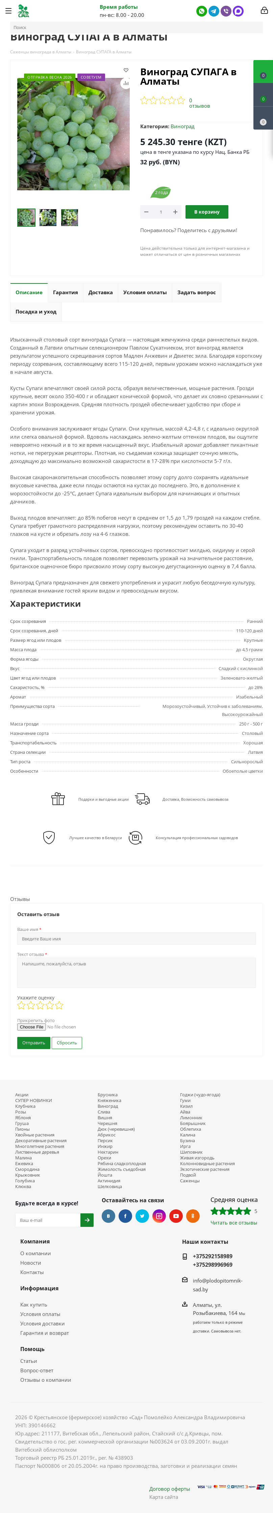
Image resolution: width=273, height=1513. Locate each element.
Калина (187, 1135)
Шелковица (110, 1186)
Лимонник (191, 1118)
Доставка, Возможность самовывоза (195, 799)
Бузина (187, 1140)
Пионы (22, 1129)
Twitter (142, 1216)
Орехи (104, 1158)
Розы (20, 1112)
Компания (35, 1241)
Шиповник (191, 1152)
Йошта (105, 1175)
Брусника (108, 1095)
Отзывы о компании (45, 1379)
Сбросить (67, 1043)
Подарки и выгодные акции (103, 799)
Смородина (27, 1169)
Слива (104, 1112)
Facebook (125, 1216)
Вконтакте (108, 1216)
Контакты (32, 1272)
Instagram (159, 1216)
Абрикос (107, 1135)
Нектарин (108, 1152)
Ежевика (24, 1163)
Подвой (188, 1175)
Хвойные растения (34, 1135)
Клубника (25, 1106)
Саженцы (190, 1181)
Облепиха (190, 1129)
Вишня (105, 1118)
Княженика (109, 1100)
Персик (105, 1140)
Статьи (28, 1360)
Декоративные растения (41, 1140)
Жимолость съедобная (122, 1169)
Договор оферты (169, 1488)
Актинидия (109, 1181)
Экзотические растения (204, 1169)
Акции (21, 1095)
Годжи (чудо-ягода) (200, 1095)
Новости (30, 1262)
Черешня (107, 1123)
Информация (39, 1288)
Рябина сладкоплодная (122, 1163)
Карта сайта (163, 1496)
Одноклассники (193, 1216)
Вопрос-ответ (36, 1370)
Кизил (186, 1106)
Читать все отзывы (233, 1222)
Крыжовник (27, 1175)
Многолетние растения (39, 1146)
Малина (23, 1158)
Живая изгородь (197, 1158)
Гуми (185, 1100)
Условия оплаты (40, 1314)
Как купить (33, 1304)
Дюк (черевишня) (116, 1129)
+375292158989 (212, 1256)
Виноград (183, 126)
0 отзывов (199, 103)
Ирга (185, 1146)
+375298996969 (212, 1264)
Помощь (32, 1349)
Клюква (23, 1186)
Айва (185, 1112)
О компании (35, 1253)
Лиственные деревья (37, 1152)
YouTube (176, 1216)
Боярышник (193, 1123)
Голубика (25, 1181)
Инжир (105, 1146)
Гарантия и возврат (44, 1332)
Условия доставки (42, 1323)
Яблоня (23, 1118)
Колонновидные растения (207, 1163)
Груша (22, 1123)
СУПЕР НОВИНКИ (33, 1100)
